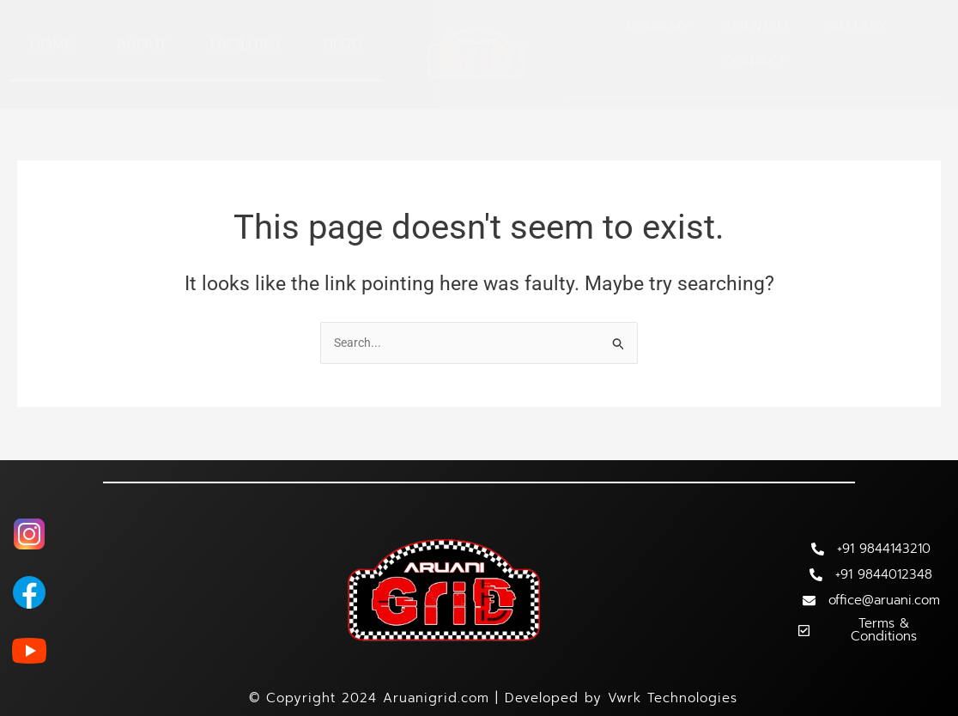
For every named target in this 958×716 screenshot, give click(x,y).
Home (51, 44)
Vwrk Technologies (672, 698)
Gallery (857, 26)
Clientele (758, 26)
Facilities (245, 44)
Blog (343, 44)
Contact (755, 61)
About (141, 44)
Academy (656, 26)
